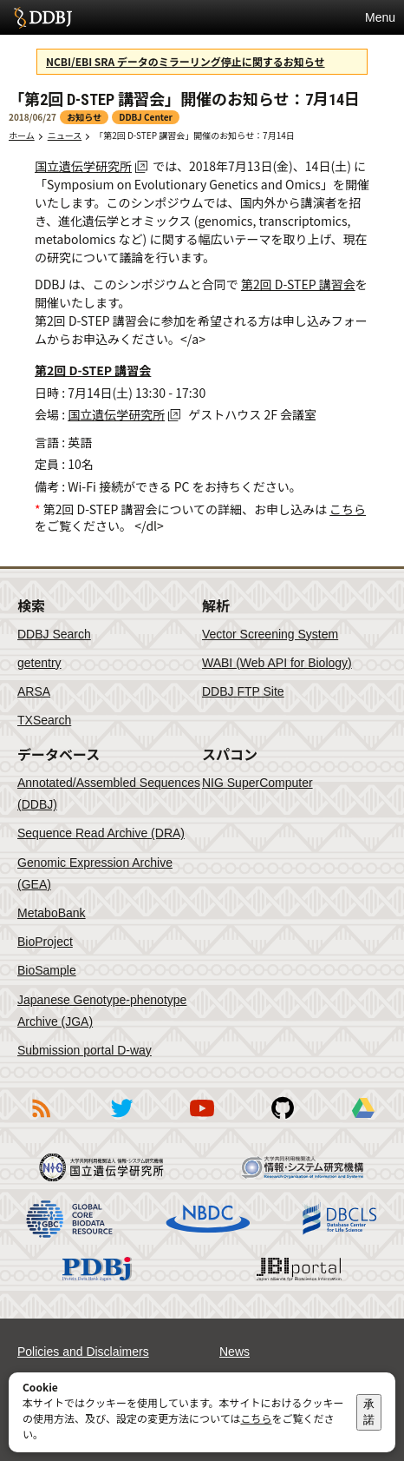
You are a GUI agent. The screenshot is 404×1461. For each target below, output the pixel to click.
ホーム (22, 135)
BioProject (45, 942)
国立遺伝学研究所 (83, 166)
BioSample (46, 970)
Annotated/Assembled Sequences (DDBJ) (108, 793)
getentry (39, 663)
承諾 (369, 1412)
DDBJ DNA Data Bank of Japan (43, 17)
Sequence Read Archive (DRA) (101, 833)
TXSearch (44, 720)
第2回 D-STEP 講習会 (298, 284)
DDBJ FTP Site (243, 691)
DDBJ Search (54, 634)
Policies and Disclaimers (83, 1352)
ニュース (65, 135)
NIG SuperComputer (257, 783)
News (234, 1352)
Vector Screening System (270, 634)
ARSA (33, 691)
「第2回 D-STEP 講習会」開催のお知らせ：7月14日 (194, 135)
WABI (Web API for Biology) (277, 663)
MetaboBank (51, 913)
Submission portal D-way (84, 1050)
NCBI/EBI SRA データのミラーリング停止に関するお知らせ (185, 61)
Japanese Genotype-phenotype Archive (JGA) (101, 1010)
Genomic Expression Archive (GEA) (95, 873)
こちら (347, 509)
